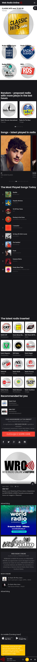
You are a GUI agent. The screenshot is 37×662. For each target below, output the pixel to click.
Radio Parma (4, 390)
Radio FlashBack (30, 390)
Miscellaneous (6, 48)
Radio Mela (6, 64)
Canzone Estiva (17, 259)
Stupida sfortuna (18, 201)
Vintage (4, 11)
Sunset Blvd (4, 173)
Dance (26, 337)
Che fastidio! (16, 242)
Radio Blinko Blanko (19, 335)
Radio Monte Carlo (9, 45)
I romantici (16, 226)
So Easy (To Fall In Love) (20, 234)
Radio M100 (16, 371)
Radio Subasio (26, 45)
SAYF (14, 211)
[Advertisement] (18, 295)
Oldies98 (3, 371)
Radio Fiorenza (29, 371)
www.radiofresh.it (13, 405)
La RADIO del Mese (9, 482)
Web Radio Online (11, 660)
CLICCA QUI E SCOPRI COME (18, 434)
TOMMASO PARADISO (17, 227)
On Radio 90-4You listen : (15, 582)
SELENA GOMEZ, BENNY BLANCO (10, 175)
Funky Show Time (18, 267)
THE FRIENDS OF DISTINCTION (19, 219)
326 (17, 486)
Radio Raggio (29, 353)
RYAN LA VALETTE (17, 252)
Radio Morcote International (9, 120)
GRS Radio (16, 353)
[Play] (27, 659)
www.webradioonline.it (15, 413)
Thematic (3, 122)
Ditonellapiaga (16, 244)
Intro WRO (9, 658)
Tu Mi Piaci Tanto (18, 209)
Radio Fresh (12, 401)
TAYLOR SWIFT (16, 194)
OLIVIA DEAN (16, 236)
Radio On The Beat (9, 8)
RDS (22, 64)
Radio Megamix (5, 353)
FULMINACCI (15, 202)
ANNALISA (15, 261)
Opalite (15, 192)
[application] (18, 660)
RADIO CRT (4, 335)
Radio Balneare (17, 390)
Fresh (14, 251)
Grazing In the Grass (19, 217)
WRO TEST (12, 409)
